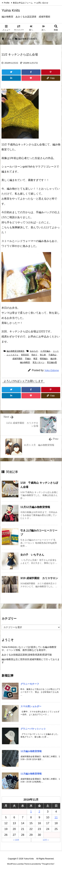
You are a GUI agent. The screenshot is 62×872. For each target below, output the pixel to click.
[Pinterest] (50, 72)
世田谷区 (25, 355)
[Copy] (50, 78)
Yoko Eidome (51, 370)
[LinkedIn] (11, 78)
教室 (35, 358)
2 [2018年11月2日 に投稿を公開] (39, 811)
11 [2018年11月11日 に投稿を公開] (56, 817)
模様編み (44, 358)
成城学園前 (17, 358)
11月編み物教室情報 (31, 773)
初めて (34, 355)
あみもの (34, 351)
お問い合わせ (42, 3)
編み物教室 (25, 362)
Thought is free (48, 864)
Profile (6, 3)
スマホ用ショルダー (31, 706)
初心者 (43, 355)
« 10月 (16, 840)
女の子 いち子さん (32, 554)
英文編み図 (52, 362)
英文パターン (38, 362)
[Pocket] (31, 78)
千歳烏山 (52, 355)
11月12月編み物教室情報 (35, 507)
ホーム (8, 39)
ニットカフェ (12, 355)
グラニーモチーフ (30, 684)
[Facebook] (31, 72)
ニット (56, 351)
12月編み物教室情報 (31, 751)
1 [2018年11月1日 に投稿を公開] (31, 811)
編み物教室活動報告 (27, 39)
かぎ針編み (45, 351)
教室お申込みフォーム (23, 3)
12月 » (46, 840)
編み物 (53, 358)
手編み (28, 358)
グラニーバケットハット (33, 728)
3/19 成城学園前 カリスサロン (39, 578)
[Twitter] (11, 72)
